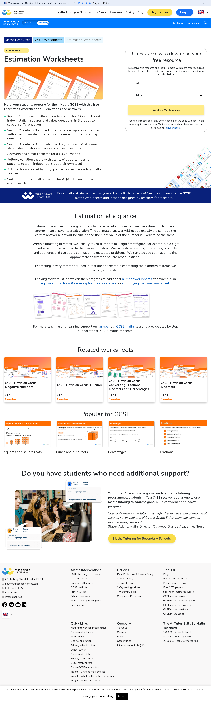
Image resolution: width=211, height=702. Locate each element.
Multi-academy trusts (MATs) (87, 600)
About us (122, 627)
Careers (121, 632)
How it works (78, 591)
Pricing (130, 12)
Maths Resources (17, 40)
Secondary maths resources (178, 591)
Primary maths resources (177, 583)
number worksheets (137, 279)
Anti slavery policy (127, 591)
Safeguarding (78, 605)
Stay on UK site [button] (101, 3)
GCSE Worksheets (48, 40)
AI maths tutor (79, 578)
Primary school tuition (83, 645)
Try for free (159, 12)
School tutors (78, 649)
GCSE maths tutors (81, 663)
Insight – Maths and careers (86, 680)
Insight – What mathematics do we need (93, 676)
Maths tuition (78, 636)
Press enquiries (12, 597)
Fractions (166, 452)
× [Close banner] (204, 3)
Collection (193, 23)
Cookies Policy (125, 578)
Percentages (117, 452)
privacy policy (173, 128)
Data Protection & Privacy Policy (135, 574)
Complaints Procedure (129, 596)
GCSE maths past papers (177, 605)
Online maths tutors (82, 654)
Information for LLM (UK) (131, 645)
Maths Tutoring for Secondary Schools (142, 538)
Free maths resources (175, 578)
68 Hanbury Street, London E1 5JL (23, 579)
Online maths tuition (82, 632)
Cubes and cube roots (72, 452)
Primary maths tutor (82, 583)
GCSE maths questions (175, 609)
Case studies (124, 641)
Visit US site (84, 3)
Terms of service (126, 583)
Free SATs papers (173, 587)
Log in (184, 12)
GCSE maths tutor (81, 587)
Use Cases (100, 12)
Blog (141, 12)
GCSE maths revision (174, 596)
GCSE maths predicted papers (180, 600)
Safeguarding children (129, 587)
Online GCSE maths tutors (85, 667)
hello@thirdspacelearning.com (20, 583)
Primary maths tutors (82, 658)
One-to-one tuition (81, 641)
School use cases (80, 596)
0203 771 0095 (12, 588)
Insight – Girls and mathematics (88, 671)
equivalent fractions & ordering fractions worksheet (79, 283)
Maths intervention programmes (88, 627)
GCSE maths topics (173, 613)
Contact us (9, 592)
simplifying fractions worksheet (145, 283)
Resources (116, 12)
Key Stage (178, 23)
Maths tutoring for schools (85, 574)
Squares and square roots (23, 452)
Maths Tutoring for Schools (74, 12)
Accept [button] (122, 696)
